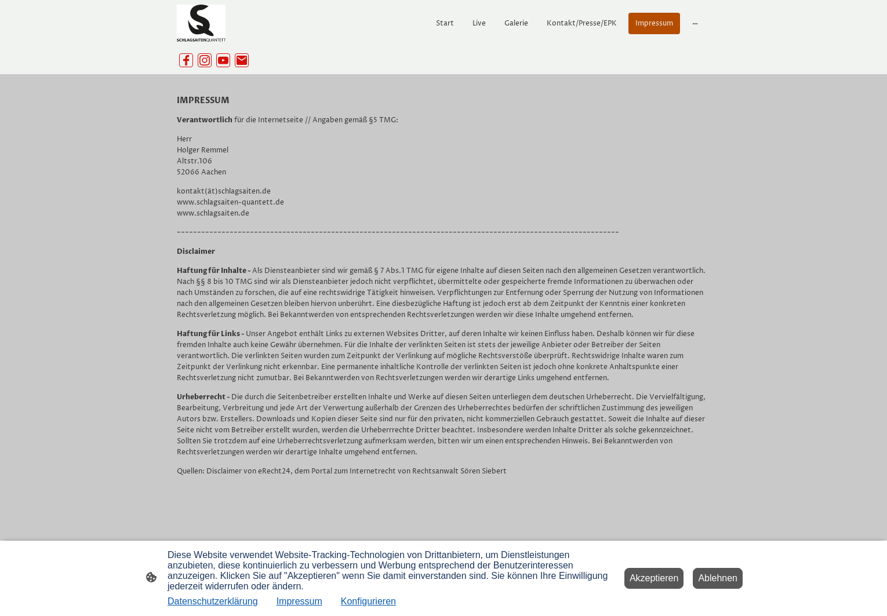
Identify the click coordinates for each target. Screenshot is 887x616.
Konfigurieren (368, 601)
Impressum (299, 601)
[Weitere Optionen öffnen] (695, 23)
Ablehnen (717, 578)
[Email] (242, 60)
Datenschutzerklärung (213, 601)
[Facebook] (186, 60)
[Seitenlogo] (201, 23)
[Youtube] (223, 60)
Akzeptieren (654, 578)
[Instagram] (205, 60)
